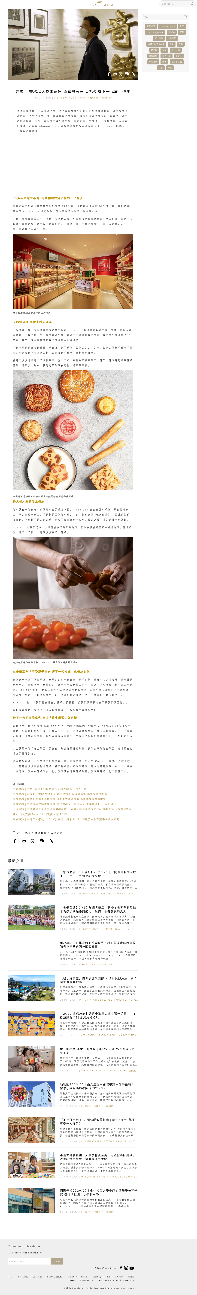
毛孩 (170, 68)
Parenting (96, 1277)
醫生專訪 (159, 38)
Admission (105, 964)
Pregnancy (91, 1176)
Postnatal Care (111, 1176)
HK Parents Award (114, 1277)
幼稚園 (154, 50)
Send (57, 1261)
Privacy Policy (86, 1280)
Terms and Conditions (108, 1280)
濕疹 (164, 62)
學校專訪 (153, 62)
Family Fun (121, 1000)
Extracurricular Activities (117, 929)
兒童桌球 (151, 26)
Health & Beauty (94, 1070)
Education (89, 893)
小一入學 (176, 50)
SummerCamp (167, 26)
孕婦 (164, 50)
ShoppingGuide (155, 32)
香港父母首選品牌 (156, 44)
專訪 (27, 832)
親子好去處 (177, 62)
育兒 (182, 32)
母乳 (161, 68)
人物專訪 (172, 38)
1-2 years (129, 1176)
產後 (172, 44)
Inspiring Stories (101, 98)
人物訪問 (57, 832)
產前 (181, 44)
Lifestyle (113, 1070)
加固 (182, 26)
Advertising (128, 1280)
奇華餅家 (41, 832)
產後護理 (133, 1070)
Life (124, 1070)
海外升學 (166, 56)
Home (10, 1277)
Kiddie (131, 1277)
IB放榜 (179, 56)
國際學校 (153, 56)
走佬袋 (172, 32)
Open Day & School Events (116, 893)
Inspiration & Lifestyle (72, 98)
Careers (71, 1280)
